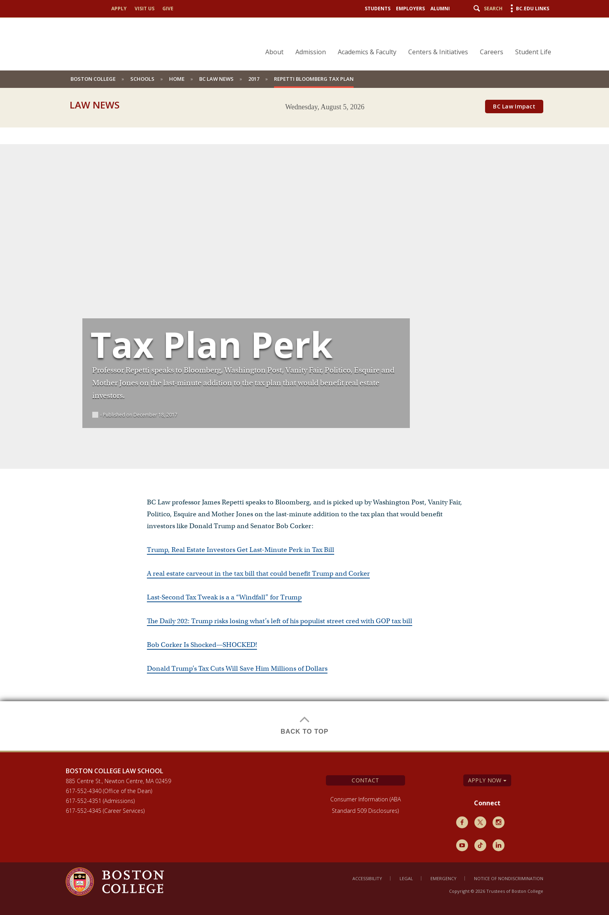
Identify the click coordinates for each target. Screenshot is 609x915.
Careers (491, 52)
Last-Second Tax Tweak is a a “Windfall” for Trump (224, 597)
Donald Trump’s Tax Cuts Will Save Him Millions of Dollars (237, 668)
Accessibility (367, 878)
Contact (365, 780)
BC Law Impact (514, 106)
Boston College (93, 78)
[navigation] (403, 38)
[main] (304, 433)
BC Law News (216, 78)
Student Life (533, 52)
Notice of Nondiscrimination (508, 878)
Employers (410, 8)
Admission (310, 52)
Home (177, 78)
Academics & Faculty (367, 52)
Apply (119, 8)
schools (142, 78)
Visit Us (144, 8)
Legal (406, 878)
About (274, 52)
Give (167, 8)
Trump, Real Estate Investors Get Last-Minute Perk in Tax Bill (240, 550)
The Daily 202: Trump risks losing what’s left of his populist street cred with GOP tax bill (279, 621)
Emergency (443, 878)
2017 (253, 78)
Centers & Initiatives (438, 52)
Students (377, 8)
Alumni (440, 8)
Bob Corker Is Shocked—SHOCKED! (202, 645)
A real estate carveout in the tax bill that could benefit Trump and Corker (258, 573)
